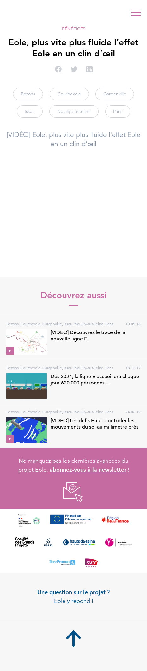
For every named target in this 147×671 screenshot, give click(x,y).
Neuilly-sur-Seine (74, 111)
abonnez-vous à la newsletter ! (89, 469)
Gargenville (114, 94)
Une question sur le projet (71, 592)
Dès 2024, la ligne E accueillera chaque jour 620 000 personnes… (95, 379)
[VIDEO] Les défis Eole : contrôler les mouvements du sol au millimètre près (94, 423)
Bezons (28, 94)
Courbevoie (69, 94)
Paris (117, 111)
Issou (30, 111)
